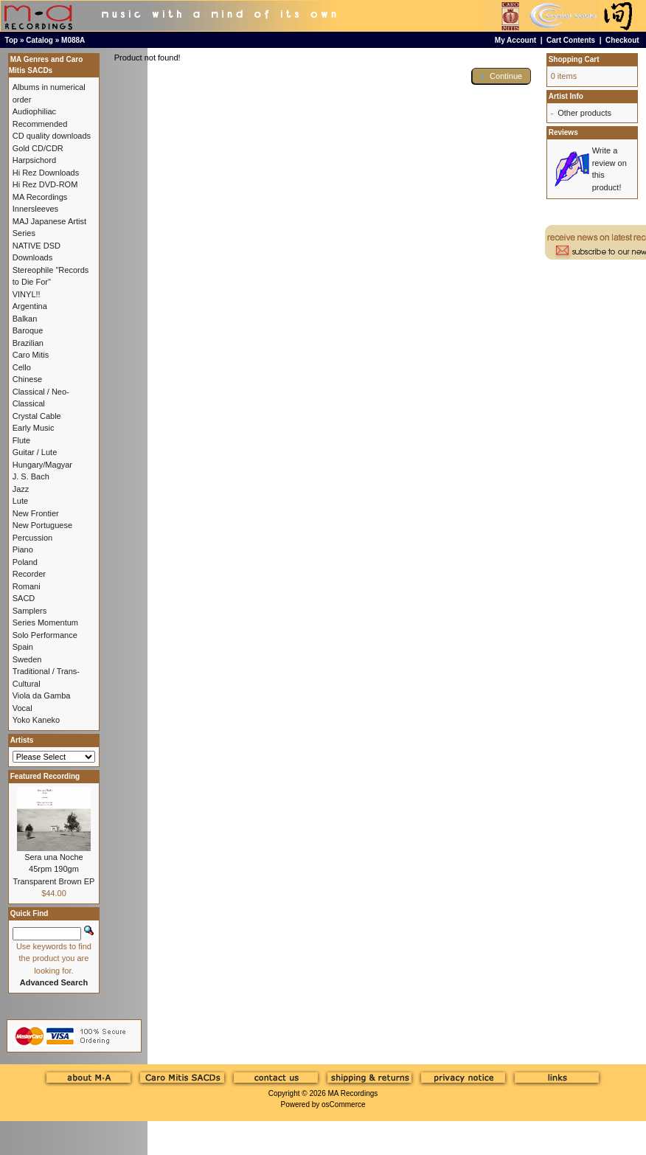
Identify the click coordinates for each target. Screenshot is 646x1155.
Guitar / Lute (35, 452)
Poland (25, 562)
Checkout (622, 40)
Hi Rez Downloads (46, 172)
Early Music (34, 427)
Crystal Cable (37, 416)
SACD (24, 598)
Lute (20, 500)
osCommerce (343, 1104)
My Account (515, 40)
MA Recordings (352, 1093)
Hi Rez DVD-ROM (45, 184)
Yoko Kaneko (36, 719)
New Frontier (36, 513)
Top (11, 40)
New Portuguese (42, 525)
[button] (501, 76)
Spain (23, 646)
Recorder (29, 573)
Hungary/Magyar (42, 464)
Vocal (22, 708)
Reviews (563, 132)
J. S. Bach (31, 476)
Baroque (28, 330)
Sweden (27, 659)
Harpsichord (34, 160)
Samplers (29, 610)
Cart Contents (570, 40)
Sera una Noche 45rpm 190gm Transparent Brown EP (54, 869)
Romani (27, 586)
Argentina (30, 306)
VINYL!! (27, 294)
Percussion (32, 537)
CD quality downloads (52, 135)
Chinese (27, 379)
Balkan (25, 318)
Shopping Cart (574, 59)
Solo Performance (45, 635)
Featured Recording (45, 776)
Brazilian (28, 343)
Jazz (21, 489)
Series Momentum (45, 622)
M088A (73, 40)
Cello (22, 367)
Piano (23, 549)
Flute (21, 440)
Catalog (39, 40)
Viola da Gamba (42, 695)
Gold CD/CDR (38, 148)
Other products (584, 112)
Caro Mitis (31, 354)
